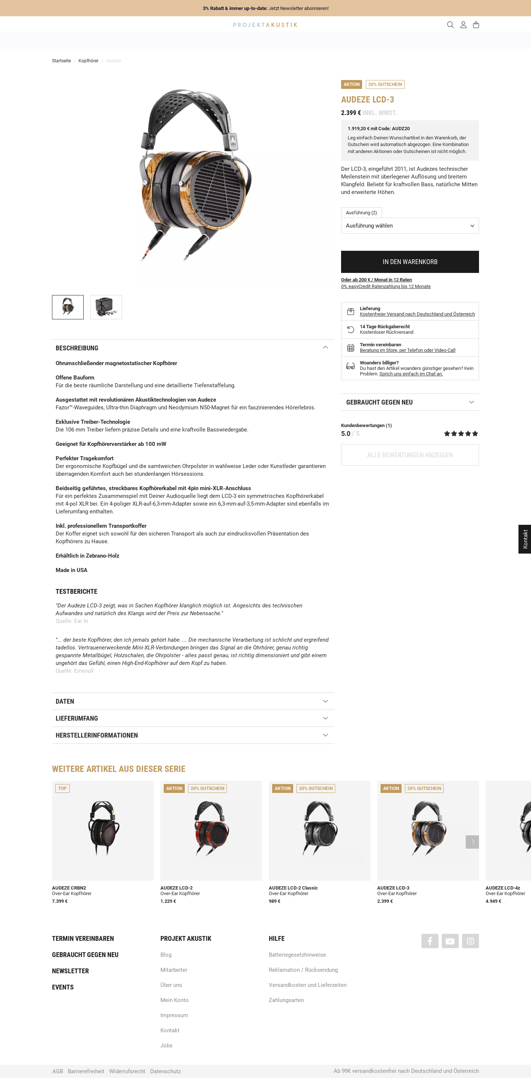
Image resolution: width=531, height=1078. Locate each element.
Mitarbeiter (173, 970)
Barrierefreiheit (86, 1071)
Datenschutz (165, 1071)
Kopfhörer (374, 40)
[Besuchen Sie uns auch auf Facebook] (429, 941)
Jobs (166, 1045)
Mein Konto (174, 1000)
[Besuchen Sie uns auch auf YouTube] (450, 941)
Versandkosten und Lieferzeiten (308, 985)
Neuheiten (165, 40)
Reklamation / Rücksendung (303, 970)
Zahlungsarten (286, 1000)
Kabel (402, 40)
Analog (224, 40)
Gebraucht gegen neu (85, 955)
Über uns (171, 985)
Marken (196, 40)
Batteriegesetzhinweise (297, 955)
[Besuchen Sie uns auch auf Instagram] (470, 941)
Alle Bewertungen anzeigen (410, 455)
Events (63, 987)
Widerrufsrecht (127, 1071)
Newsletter (70, 971)
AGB (57, 1071)
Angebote (132, 40)
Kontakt (170, 1030)
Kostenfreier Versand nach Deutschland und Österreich (417, 314)
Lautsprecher (337, 40)
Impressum (174, 1015)
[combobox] (410, 226)
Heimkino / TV (296, 40)
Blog (165, 955)
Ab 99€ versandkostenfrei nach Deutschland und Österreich (406, 1071)
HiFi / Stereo (256, 40)
